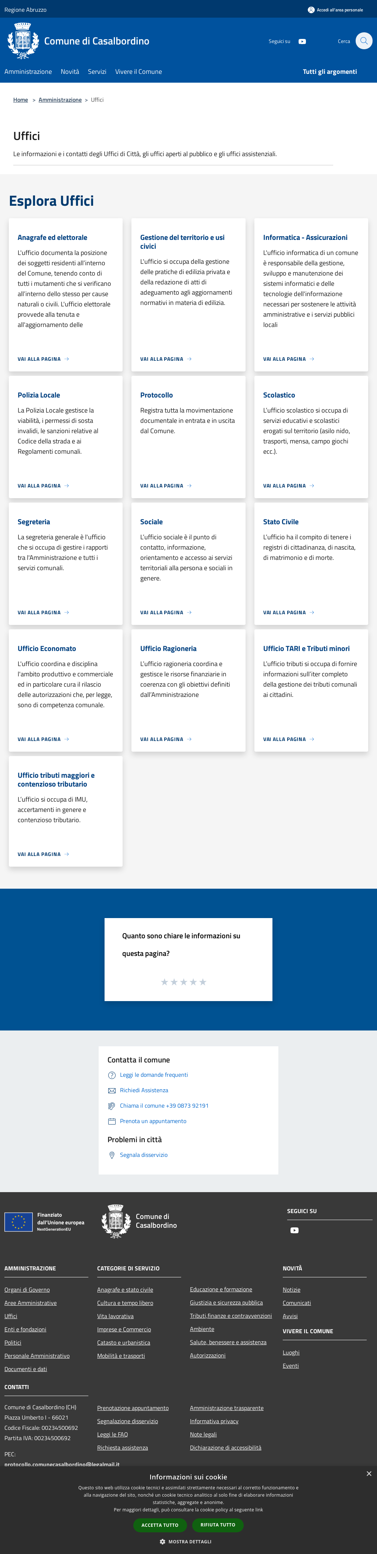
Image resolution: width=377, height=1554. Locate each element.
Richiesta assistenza (122, 1447)
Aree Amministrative (30, 1302)
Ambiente (202, 1328)
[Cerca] (364, 41)
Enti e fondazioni (25, 1329)
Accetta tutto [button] (160, 1525)
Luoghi (291, 1352)
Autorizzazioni (208, 1355)
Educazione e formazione (221, 1289)
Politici (12, 1342)
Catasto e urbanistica (123, 1342)
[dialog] (188, 1510)
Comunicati (297, 1302)
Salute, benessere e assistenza (228, 1342)
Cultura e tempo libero (125, 1302)
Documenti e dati (25, 1368)
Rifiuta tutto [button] (218, 1525)
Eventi (291, 1365)
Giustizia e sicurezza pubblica (226, 1302)
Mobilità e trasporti (121, 1355)
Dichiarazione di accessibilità (225, 1447)
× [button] (368, 1474)
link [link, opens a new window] (259, 1510)
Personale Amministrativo (37, 1355)
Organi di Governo (27, 1289)
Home (20, 99)
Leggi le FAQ (112, 1434)
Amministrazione (60, 99)
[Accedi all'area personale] (335, 9)
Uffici (10, 1316)
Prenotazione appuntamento (133, 1407)
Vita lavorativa (115, 1316)
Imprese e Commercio (124, 1329)
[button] (188, 1541)
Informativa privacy (214, 1421)
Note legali (203, 1434)
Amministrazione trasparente (227, 1407)
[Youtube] (298, 41)
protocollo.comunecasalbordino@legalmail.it (62, 1464)
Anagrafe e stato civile (125, 1289)
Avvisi (290, 1316)
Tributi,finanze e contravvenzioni (231, 1315)
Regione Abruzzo (25, 9)
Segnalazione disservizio (127, 1421)
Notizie (291, 1289)
